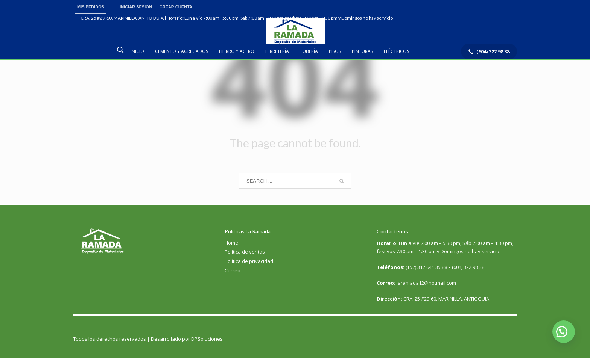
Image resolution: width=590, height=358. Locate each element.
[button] (563, 331)
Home (231, 242)
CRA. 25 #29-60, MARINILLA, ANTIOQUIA (433, 298)
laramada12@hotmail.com (416, 282)
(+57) (411, 267)
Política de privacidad (249, 261)
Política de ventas (245, 251)
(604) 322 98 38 (468, 267)
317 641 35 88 (432, 267)
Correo (232, 270)
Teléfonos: (391, 267)
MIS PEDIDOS (90, 7)
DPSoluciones (207, 338)
